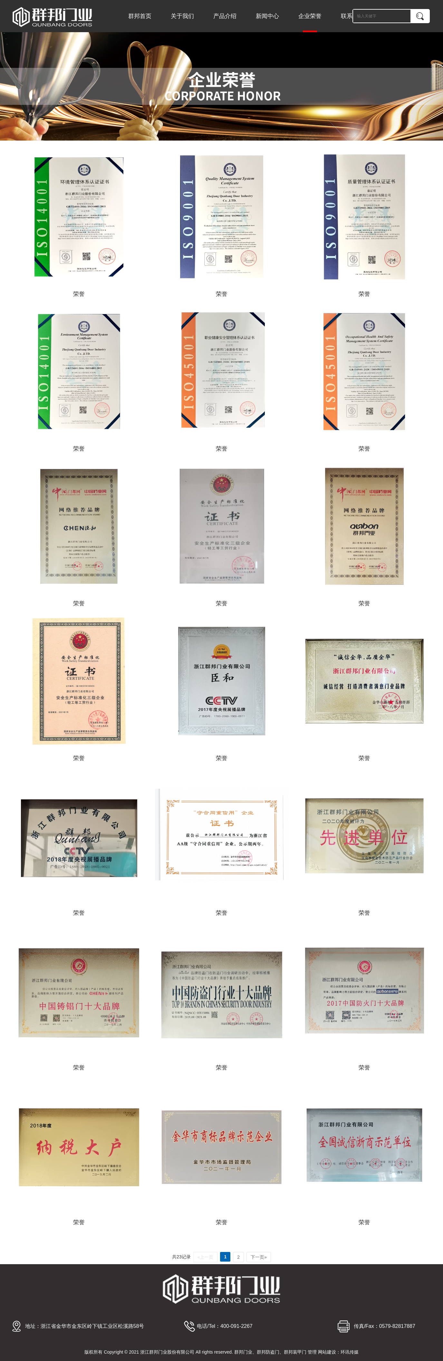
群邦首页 (139, 16)
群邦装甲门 (295, 1352)
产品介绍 (224, 16)
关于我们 (182, 16)
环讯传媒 (350, 1352)
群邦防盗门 (268, 1352)
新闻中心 (267, 16)
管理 (312, 1352)
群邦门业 (243, 1352)
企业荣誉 (310, 22)
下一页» (259, 1257)
